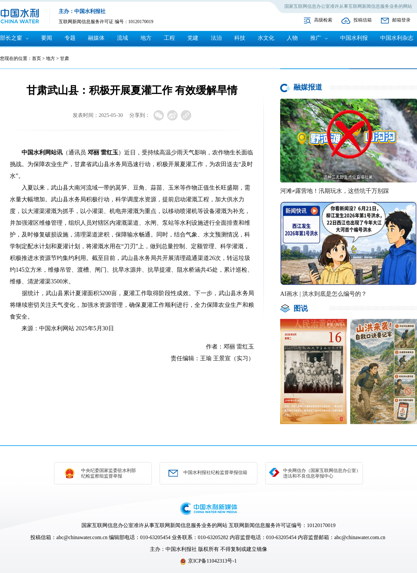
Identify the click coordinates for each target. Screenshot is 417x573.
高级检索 (323, 20)
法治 (216, 38)
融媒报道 (308, 87)
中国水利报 (354, 38)
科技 (239, 38)
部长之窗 (11, 38)
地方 (145, 38)
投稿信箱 (362, 20)
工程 (169, 38)
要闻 (46, 38)
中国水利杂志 (396, 38)
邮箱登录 (401, 20)
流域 (122, 38)
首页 (36, 58)
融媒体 (96, 38)
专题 (70, 38)
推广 (315, 38)
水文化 (266, 38)
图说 (301, 308)
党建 (192, 38)
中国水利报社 (181, 549)
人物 (292, 38)
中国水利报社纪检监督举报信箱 (215, 472)
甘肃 (64, 58)
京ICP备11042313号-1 (212, 561)
